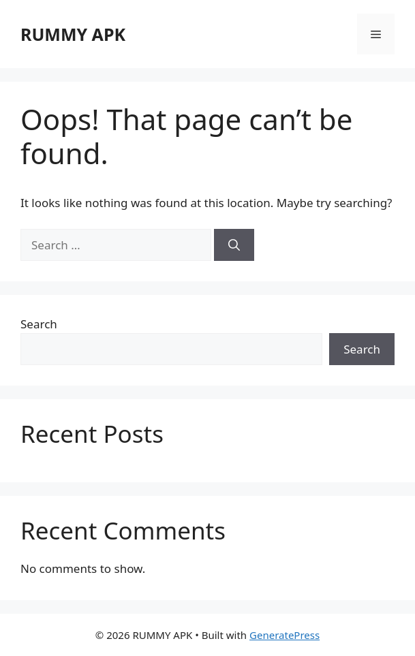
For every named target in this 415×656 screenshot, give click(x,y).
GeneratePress (284, 635)
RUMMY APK (72, 34)
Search (38, 324)
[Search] (234, 245)
